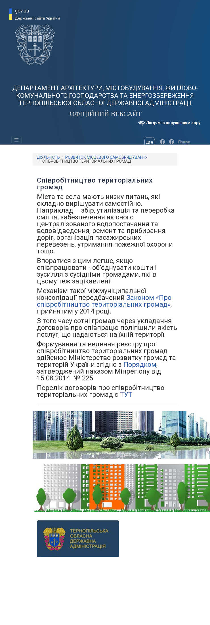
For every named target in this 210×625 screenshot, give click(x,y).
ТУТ (126, 395)
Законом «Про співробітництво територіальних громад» (104, 301)
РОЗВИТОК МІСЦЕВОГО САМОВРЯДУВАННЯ (106, 157)
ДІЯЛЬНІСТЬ (48, 157)
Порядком (139, 364)
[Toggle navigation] (16, 139)
